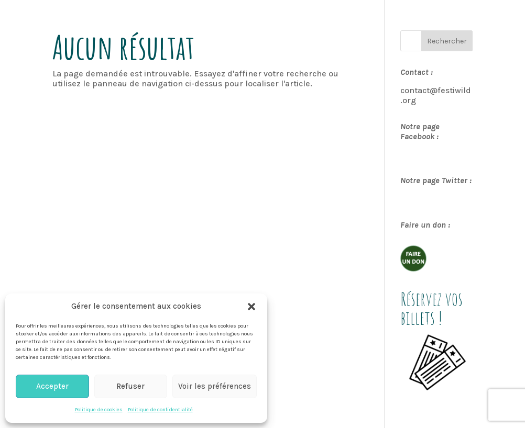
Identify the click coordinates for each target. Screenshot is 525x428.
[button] (251, 306)
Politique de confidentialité (160, 410)
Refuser (130, 386)
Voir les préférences (214, 386)
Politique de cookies (99, 410)
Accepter (52, 386)
